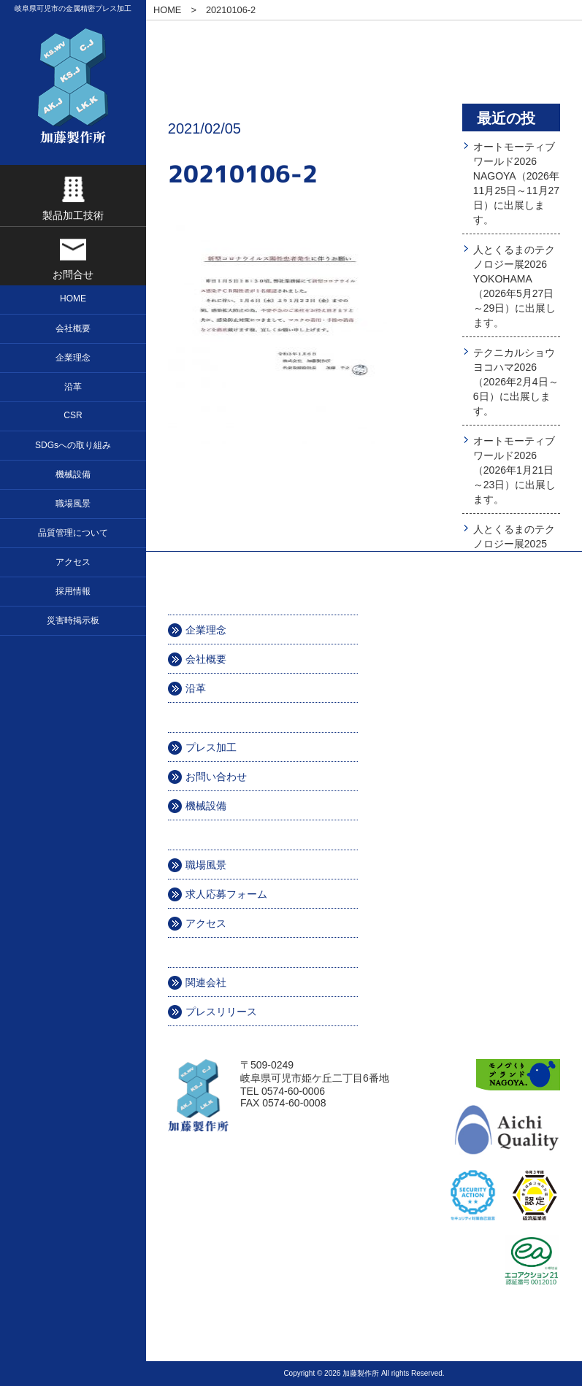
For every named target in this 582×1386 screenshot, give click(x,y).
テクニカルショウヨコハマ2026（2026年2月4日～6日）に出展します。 (516, 382)
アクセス (205, 923)
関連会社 (205, 982)
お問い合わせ (216, 776)
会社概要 (205, 659)
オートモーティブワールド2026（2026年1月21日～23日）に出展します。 (514, 470)
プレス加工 (211, 747)
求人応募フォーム (226, 894)
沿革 (195, 688)
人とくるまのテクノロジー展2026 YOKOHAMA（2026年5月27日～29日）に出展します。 (514, 286)
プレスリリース (221, 1011)
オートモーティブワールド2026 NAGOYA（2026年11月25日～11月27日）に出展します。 (516, 183)
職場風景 (205, 865)
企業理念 (205, 630)
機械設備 (205, 806)
